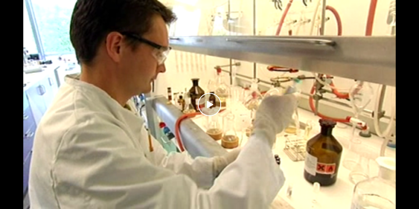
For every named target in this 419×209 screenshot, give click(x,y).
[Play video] (209, 104)
